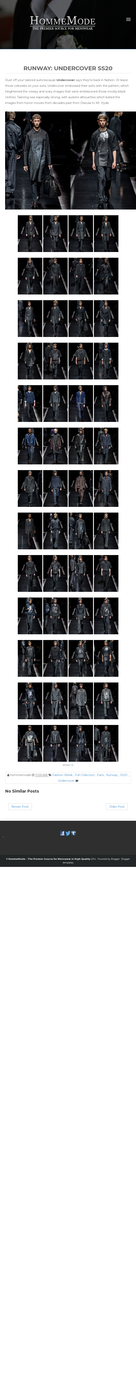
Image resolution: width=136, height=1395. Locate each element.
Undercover (66, 781)
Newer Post (20, 806)
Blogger (115, 859)
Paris (101, 775)
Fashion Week (62, 775)
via (71, 765)
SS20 (124, 775)
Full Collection (85, 775)
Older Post (117, 806)
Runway (112, 775)
